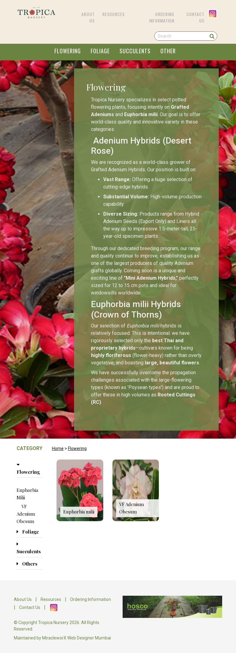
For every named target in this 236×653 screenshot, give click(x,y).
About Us (88, 17)
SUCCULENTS (135, 51)
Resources (113, 14)
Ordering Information (161, 17)
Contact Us (195, 17)
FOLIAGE (100, 51)
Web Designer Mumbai (89, 637)
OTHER (168, 51)
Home (58, 448)
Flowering (77, 448)
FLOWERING (67, 51)
